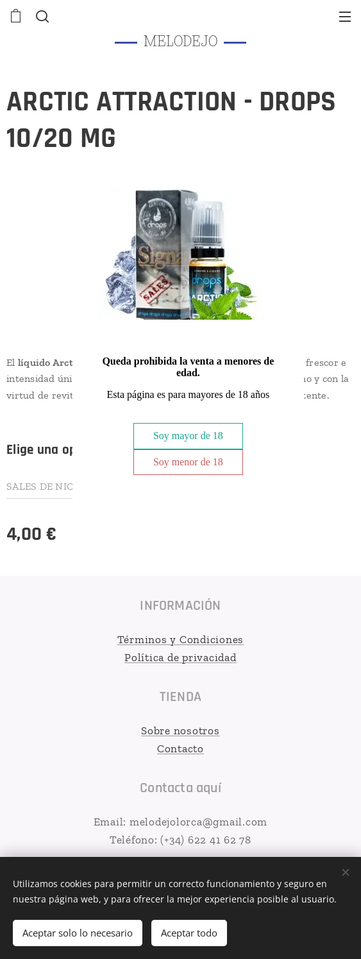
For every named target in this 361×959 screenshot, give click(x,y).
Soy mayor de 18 (188, 435)
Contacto (180, 747)
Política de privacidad (180, 656)
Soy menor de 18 (188, 461)
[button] (41, 16)
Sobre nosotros (180, 730)
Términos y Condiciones (180, 639)
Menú (345, 16)
